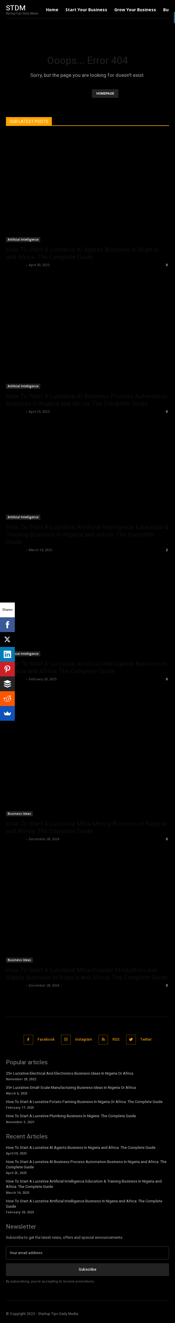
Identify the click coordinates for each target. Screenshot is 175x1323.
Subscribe (87, 1269)
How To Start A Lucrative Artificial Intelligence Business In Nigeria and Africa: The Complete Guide (86, 667)
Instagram (83, 1039)
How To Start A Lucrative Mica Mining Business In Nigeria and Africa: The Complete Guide (86, 827)
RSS (116, 1039)
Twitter (146, 1039)
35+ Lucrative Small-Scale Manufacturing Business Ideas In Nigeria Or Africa (71, 1087)
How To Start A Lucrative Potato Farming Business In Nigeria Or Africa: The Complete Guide (84, 1102)
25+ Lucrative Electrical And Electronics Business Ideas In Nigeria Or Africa (69, 1073)
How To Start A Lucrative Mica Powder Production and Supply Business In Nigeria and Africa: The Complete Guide (87, 973)
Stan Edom (15, 265)
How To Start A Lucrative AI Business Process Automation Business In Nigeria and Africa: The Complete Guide (86, 400)
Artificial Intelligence (23, 239)
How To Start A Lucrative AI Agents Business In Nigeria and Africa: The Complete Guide (82, 253)
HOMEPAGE (105, 93)
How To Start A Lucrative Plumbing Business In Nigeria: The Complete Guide (71, 1116)
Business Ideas (19, 814)
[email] (87, 1252)
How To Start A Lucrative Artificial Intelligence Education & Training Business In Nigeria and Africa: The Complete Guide (87, 534)
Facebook (46, 1039)
